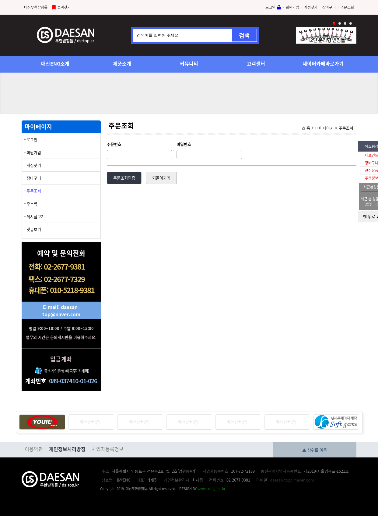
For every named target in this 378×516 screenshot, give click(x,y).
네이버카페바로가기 (323, 63)
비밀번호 (184, 144)
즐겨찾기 (64, 7)
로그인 (270, 7)
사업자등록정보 (108, 449)
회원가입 (292, 7)
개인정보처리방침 (67, 449)
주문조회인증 (124, 178)
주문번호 (114, 144)
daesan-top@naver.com (292, 480)
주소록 (31, 203)
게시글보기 (35, 216)
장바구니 (329, 7)
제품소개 (122, 63)
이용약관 (34, 449)
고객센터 (256, 63)
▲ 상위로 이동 (314, 450)
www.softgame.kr (211, 488)
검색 (244, 35)
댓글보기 (33, 229)
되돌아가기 (161, 178)
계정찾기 (310, 7)
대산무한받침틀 (35, 7)
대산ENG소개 (55, 63)
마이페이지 (324, 128)
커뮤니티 (189, 63)
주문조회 (347, 7)
